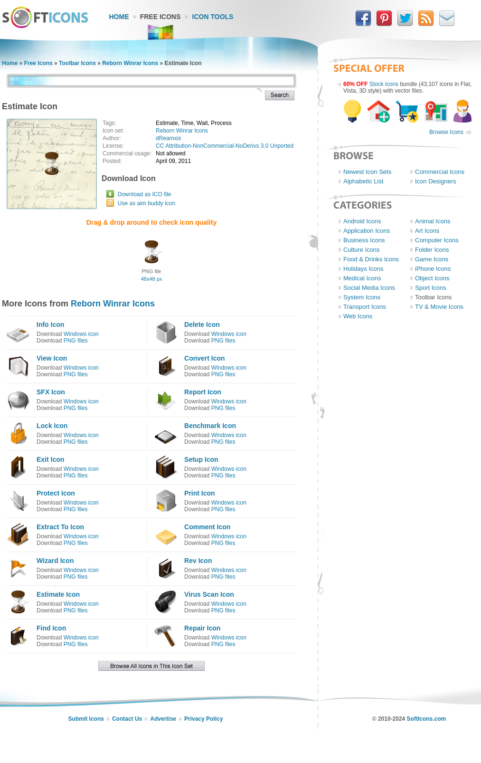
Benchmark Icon (210, 425)
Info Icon (50, 324)
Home (119, 16)
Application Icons (366, 230)
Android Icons (362, 221)
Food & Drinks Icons (371, 259)
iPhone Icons (433, 268)
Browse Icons (446, 132)
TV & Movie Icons (439, 306)
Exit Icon (50, 459)
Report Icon (202, 392)
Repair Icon (202, 628)
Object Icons (432, 278)
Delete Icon (202, 324)
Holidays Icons (363, 268)
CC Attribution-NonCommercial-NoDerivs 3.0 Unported (224, 146)
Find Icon (51, 628)
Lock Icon (52, 425)
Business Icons (364, 240)
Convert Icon (204, 358)
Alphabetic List (363, 181)
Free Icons (160, 16)
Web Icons (357, 316)
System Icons (361, 297)
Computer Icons (437, 240)
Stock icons (383, 84)
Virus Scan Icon (209, 594)
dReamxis (168, 138)
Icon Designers (435, 181)
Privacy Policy (203, 718)
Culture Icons (361, 249)
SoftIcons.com (426, 718)
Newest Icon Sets (367, 171)
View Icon (52, 358)
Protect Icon (56, 493)
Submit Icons (86, 718)
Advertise (163, 718)
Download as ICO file (144, 194)
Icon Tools (213, 16)
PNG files (76, 340)
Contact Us (127, 718)
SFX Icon (51, 392)
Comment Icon (207, 527)
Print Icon (199, 493)
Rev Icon (198, 560)
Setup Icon (201, 459)
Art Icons (427, 230)
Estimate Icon (58, 594)
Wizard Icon (55, 560)
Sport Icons (430, 287)
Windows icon (81, 334)
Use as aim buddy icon (146, 203)
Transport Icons (364, 306)
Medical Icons (362, 278)
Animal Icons (432, 221)
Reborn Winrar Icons (130, 63)
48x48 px (151, 279)
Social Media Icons (369, 287)
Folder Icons (432, 249)
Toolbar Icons (77, 63)
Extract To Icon (60, 527)
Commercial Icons (439, 171)
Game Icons (431, 259)
